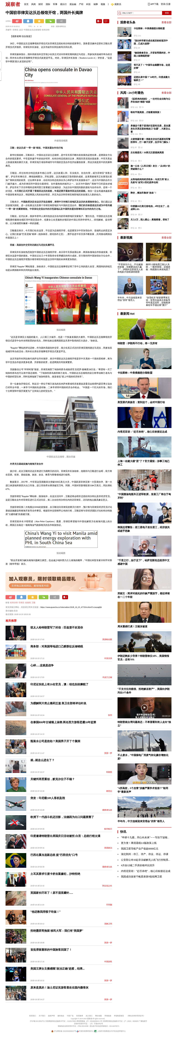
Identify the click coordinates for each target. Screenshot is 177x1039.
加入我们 (89, 1016)
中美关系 (108, 658)
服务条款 (61, 1016)
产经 (81, 4)
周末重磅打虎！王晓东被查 (132, 626)
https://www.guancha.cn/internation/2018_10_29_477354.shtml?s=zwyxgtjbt (71, 607)
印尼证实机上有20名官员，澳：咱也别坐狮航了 (59, 684)
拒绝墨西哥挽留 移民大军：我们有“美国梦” (56, 930)
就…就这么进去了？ (42, 760)
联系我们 (32, 1016)
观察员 (116, 4)
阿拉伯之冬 (107, 886)
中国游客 (108, 961)
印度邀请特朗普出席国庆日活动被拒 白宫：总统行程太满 (65, 836)
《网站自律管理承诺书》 (136, 1016)
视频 (103, 4)
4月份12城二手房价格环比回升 (138, 865)
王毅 (33, 602)
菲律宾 (21, 602)
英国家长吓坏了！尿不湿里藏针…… (51, 892)
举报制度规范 (119, 1016)
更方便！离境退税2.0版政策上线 (139, 843)
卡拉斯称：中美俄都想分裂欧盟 (149, 28)
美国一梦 (108, 753)
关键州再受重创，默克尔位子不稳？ (52, 779)
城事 (95, 4)
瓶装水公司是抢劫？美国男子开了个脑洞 (55, 741)
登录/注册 (166, 4)
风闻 (33, 4)
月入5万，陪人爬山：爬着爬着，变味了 (150, 219)
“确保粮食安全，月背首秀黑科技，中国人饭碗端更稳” (152, 54)
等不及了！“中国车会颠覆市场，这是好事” (152, 66)
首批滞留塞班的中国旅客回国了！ (51, 949)
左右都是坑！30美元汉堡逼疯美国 (147, 152)
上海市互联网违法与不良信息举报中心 (110, 1031)
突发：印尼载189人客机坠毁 (47, 798)
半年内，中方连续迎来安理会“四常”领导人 (141, 821)
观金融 (73, 4)
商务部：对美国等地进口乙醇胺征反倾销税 (56, 646)
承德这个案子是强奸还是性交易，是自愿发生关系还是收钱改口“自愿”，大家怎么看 (150, 128)
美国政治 (108, 848)
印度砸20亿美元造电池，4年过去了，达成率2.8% (150, 208)
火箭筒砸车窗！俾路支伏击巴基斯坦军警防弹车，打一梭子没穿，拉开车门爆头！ (150, 140)
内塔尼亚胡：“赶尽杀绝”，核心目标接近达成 (142, 431)
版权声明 (51, 1016)
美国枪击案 (107, 639)
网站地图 (98, 1016)
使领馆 (28, 602)
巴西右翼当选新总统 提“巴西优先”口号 (54, 855)
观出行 (63, 4)
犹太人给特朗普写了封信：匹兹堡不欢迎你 (56, 627)
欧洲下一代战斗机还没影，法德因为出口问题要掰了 (62, 817)
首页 (26, 4)
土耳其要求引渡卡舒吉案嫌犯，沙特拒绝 (55, 873)
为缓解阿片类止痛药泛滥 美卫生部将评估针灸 (58, 703)
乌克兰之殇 (107, 677)
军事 (55, 4)
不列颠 (109, 905)
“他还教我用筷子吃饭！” (45, 911)
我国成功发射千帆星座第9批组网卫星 (141, 876)
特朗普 (109, 772)
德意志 (109, 791)
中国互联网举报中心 (85, 1031)
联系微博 (79, 1016)
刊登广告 (70, 1016)
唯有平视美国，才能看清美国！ (146, 112)
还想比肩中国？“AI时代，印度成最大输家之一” (152, 78)
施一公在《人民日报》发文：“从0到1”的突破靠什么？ (150, 167)
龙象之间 (108, 924)
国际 (48, 4)
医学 (110, 715)
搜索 (167, 13)
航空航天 (108, 829)
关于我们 (42, 1016)
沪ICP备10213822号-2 (37, 1021)
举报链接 (108, 1016)
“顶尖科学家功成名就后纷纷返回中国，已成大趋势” (151, 42)
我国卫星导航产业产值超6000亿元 (139, 848)
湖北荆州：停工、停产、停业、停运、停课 (144, 854)
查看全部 (166, 22)
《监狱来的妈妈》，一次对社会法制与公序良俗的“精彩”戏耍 (150, 100)
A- (35, 26)
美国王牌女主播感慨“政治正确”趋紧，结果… (57, 968)
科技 (88, 4)
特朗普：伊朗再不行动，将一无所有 (137, 343)
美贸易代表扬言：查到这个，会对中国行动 (141, 402)
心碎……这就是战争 (42, 665)
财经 (40, 4)
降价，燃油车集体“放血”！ (144, 192)
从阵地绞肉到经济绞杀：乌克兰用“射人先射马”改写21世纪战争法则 (150, 181)
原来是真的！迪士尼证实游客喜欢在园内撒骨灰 (59, 987)
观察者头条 (107, 810)
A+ (41, 26)
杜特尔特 (14, 602)
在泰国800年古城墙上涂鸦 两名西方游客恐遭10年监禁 (63, 722)
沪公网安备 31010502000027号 (63, 1031)
